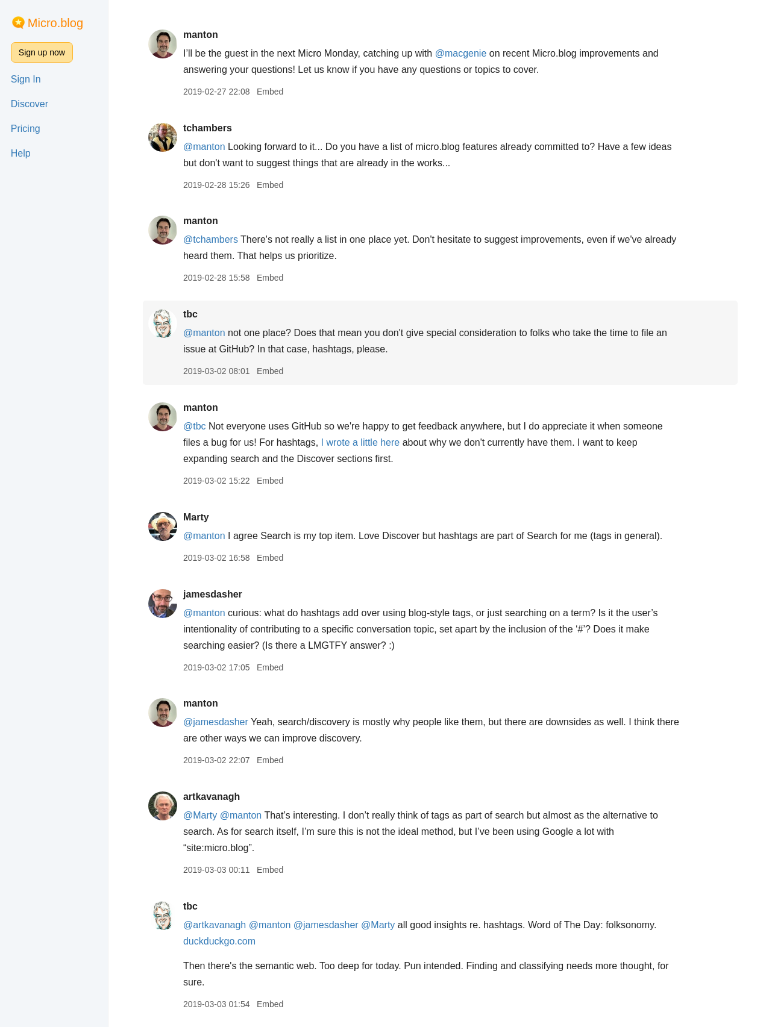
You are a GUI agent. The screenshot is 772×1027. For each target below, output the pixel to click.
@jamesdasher (215, 722)
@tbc (194, 426)
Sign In (26, 79)
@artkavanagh (214, 925)
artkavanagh (211, 796)
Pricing (25, 128)
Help (21, 153)
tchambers (207, 128)
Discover (29, 104)
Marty (196, 517)
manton (200, 35)
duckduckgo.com (219, 941)
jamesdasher (212, 594)
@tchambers (210, 239)
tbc (190, 314)
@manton (204, 147)
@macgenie (461, 53)
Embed (270, 91)
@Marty (200, 815)
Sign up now (42, 52)
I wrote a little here (360, 442)
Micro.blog (55, 23)
